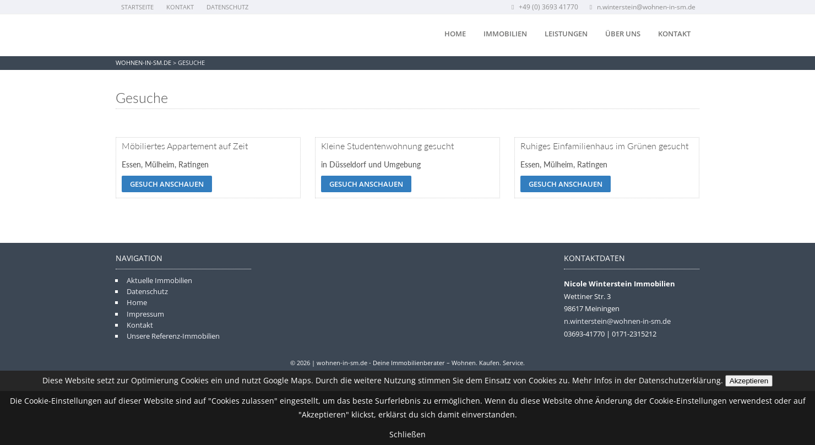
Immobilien (505, 34)
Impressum (145, 314)
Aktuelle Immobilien (159, 280)
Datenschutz (227, 7)
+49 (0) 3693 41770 (543, 7)
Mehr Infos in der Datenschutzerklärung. (647, 380)
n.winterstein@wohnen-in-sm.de (642, 7)
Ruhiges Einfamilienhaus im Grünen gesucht (604, 145)
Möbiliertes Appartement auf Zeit (185, 145)
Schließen (407, 434)
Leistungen (566, 34)
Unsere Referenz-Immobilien (173, 336)
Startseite (137, 7)
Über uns (622, 34)
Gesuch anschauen (167, 184)
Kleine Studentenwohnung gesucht (387, 145)
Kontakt (180, 7)
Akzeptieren (749, 381)
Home (455, 34)
